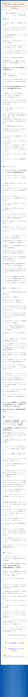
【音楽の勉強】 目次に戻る (14, 642)
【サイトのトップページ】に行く (14, 656)
